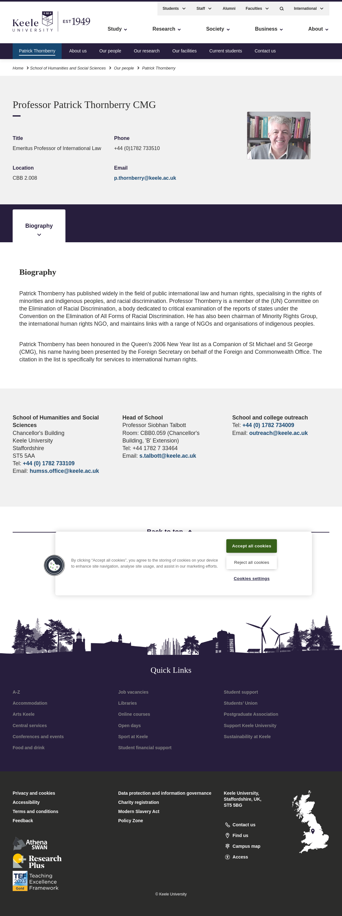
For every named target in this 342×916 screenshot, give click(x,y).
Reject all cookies (252, 561)
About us (78, 48)
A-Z (16, 692)
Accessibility (26, 802)
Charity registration (138, 802)
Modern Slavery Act (138, 811)
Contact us (265, 48)
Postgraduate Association (251, 714)
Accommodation (30, 703)
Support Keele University (250, 725)
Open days (129, 725)
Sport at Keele (133, 736)
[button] (282, 6)
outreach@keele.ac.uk (278, 433)
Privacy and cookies (34, 793)
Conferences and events (38, 736)
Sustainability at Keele (247, 736)
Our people (110, 48)
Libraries (127, 703)
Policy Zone (130, 820)
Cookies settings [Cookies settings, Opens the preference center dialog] (252, 578)
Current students (225, 48)
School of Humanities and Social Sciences (68, 65)
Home (18, 65)
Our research (147, 48)
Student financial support (145, 747)
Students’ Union (241, 703)
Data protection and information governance (164, 793)
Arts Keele (23, 714)
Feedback (23, 820)
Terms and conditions (35, 811)
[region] (183, 559)
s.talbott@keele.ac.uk (167, 456)
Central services (30, 725)
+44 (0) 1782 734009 (268, 425)
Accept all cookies (252, 541)
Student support (241, 692)
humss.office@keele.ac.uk (64, 471)
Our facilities (184, 48)
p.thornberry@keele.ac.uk (145, 178)
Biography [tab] (39, 230)
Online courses (134, 714)
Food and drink (29, 747)
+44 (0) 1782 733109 (49, 463)
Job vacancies (133, 692)
